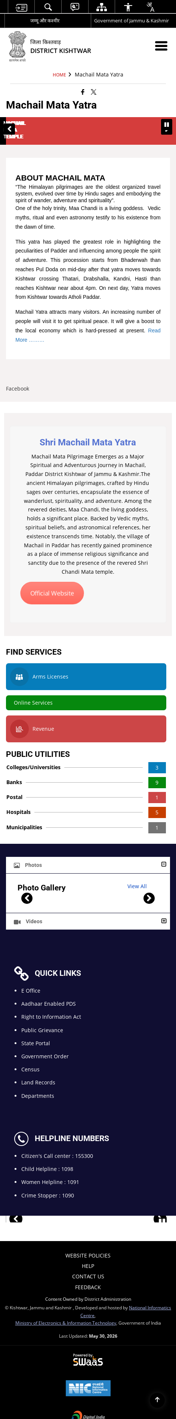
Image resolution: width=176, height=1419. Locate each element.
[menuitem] (21, 7)
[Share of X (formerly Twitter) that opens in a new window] (93, 91)
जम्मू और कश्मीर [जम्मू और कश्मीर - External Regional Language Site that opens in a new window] (44, 20)
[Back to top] (157, 1400)
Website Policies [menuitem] (88, 1242)
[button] (9, 122)
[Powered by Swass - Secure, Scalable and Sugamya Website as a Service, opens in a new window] (88, 1346)
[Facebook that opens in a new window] (82, 91)
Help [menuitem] (88, 1252)
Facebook (17, 375)
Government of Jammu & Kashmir (131, 20)
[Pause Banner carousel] (166, 124)
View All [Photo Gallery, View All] (137, 872)
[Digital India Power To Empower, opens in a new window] (88, 1404)
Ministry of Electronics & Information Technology (65, 1309)
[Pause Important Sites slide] (162, 1208)
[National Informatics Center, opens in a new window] (88, 1375)
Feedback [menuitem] (88, 1273)
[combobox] (150, 7)
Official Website (52, 579)
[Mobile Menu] (161, 45)
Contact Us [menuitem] (88, 1262)
